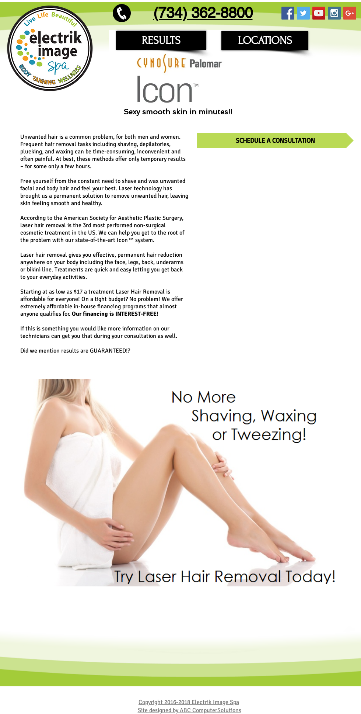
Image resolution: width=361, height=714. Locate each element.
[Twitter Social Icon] (303, 13)
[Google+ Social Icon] (349, 13)
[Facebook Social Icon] (287, 13)
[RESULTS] (161, 40)
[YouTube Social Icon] (318, 13)
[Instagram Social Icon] (334, 13)
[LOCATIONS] (264, 40)
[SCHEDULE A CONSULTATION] (275, 140)
